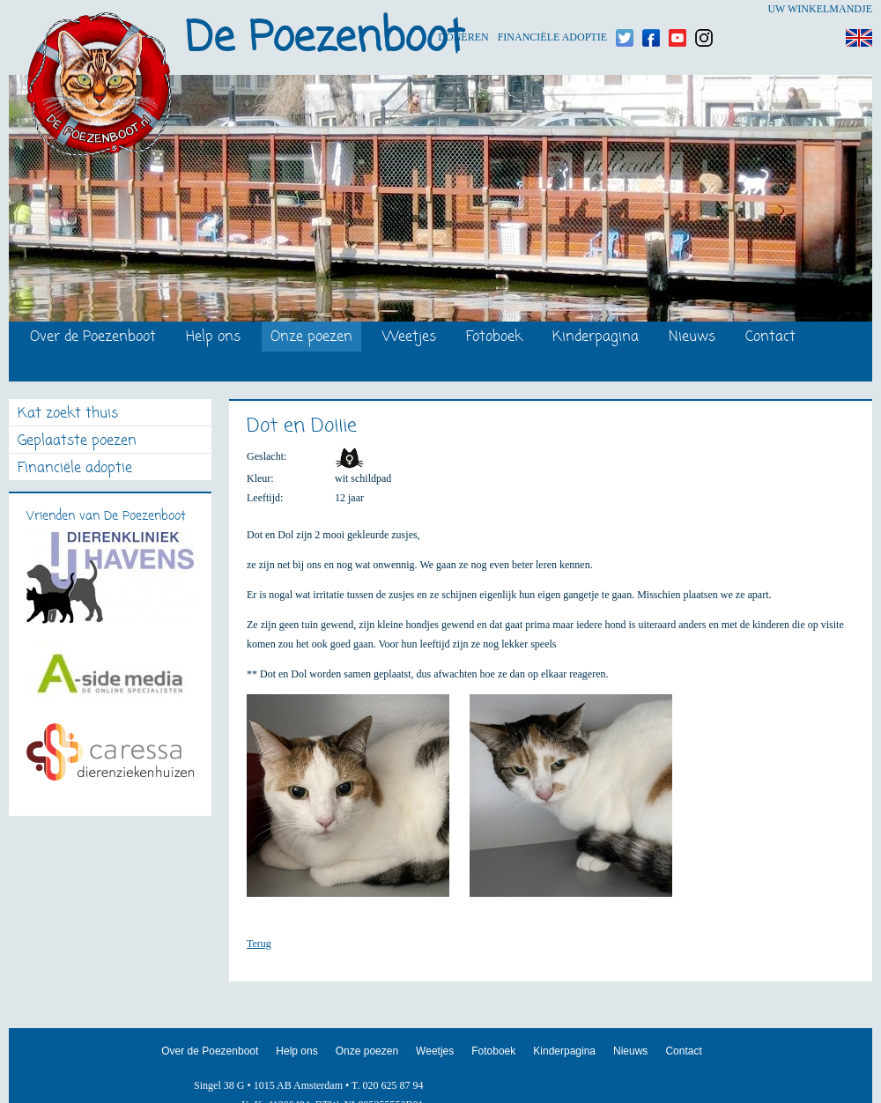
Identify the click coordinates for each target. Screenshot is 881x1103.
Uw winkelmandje (819, 9)
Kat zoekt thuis (68, 414)
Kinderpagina (595, 338)
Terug (259, 943)
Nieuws (692, 338)
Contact (770, 338)
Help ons (213, 338)
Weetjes (409, 338)
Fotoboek (494, 338)
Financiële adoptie (552, 9)
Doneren (463, 9)
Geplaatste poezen (77, 442)
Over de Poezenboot (93, 338)
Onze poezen (311, 338)
